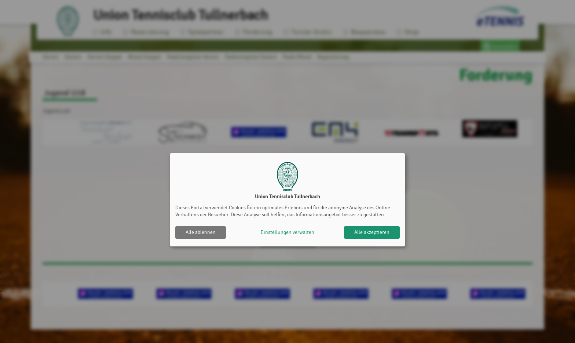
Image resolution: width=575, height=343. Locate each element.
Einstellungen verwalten (287, 232)
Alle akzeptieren (371, 232)
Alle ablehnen (201, 232)
